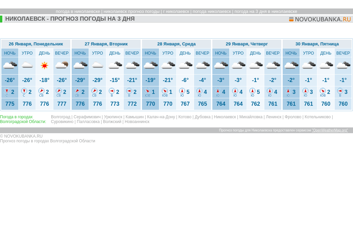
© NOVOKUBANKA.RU (21, 136)
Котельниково (318, 117)
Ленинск (274, 117)
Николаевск (225, 117)
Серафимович (87, 117)
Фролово (293, 117)
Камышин (135, 117)
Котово (184, 117)
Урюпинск (113, 117)
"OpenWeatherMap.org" (330, 130)
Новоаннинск (137, 121)
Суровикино (62, 121)
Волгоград (60, 117)
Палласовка (88, 121)
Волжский (112, 121)
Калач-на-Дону (161, 117)
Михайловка (250, 117)
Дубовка (203, 117)
